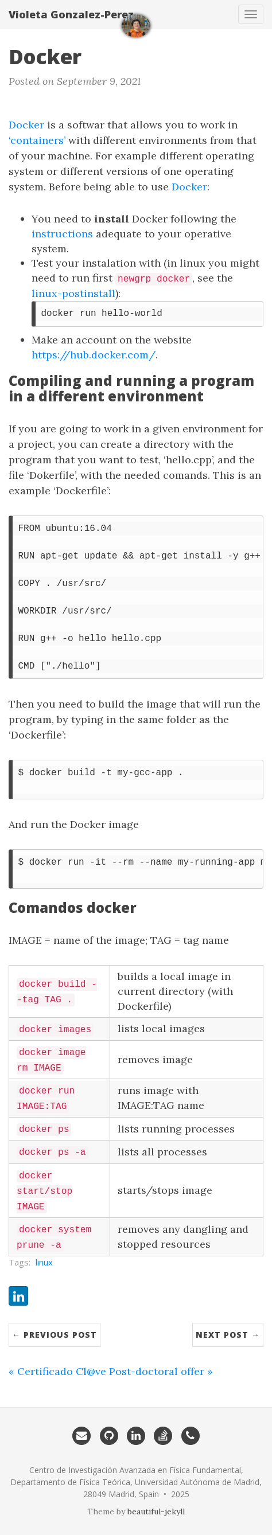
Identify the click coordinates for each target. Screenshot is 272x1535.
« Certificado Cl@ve (57, 1371)
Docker (26, 124)
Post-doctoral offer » (161, 1371)
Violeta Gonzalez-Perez (71, 14)
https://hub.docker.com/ (94, 354)
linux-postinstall (73, 293)
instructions (62, 233)
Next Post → (228, 1334)
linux (44, 1262)
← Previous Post (54, 1334)
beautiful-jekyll (156, 1511)
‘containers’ (37, 140)
